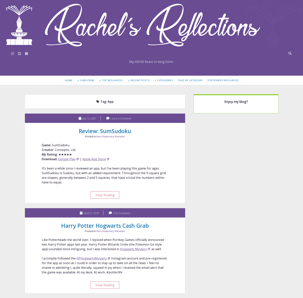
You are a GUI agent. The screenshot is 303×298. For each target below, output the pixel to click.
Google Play (68, 159)
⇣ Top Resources (111, 80)
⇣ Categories (163, 80)
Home (69, 80)
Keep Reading (107, 196)
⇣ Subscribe (85, 80)
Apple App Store (96, 159)
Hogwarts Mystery (135, 249)
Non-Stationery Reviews (111, 136)
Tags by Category (190, 80)
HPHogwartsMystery (93, 258)
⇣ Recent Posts (139, 80)
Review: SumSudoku (105, 131)
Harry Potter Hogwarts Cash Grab (105, 225)
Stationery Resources (223, 80)
